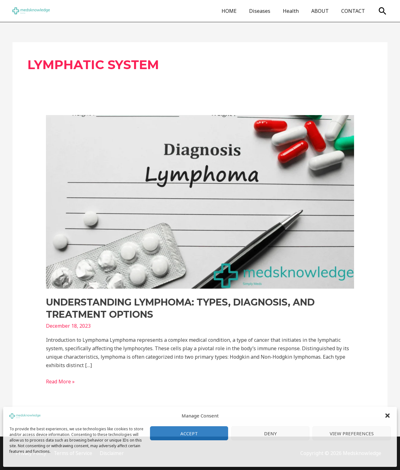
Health (297, 11)
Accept (189, 433)
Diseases (268, 11)
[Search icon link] (383, 11)
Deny (270, 433)
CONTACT (354, 11)
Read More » (60, 381)
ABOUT (323, 11)
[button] (387, 415)
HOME (240, 11)
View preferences (352, 433)
